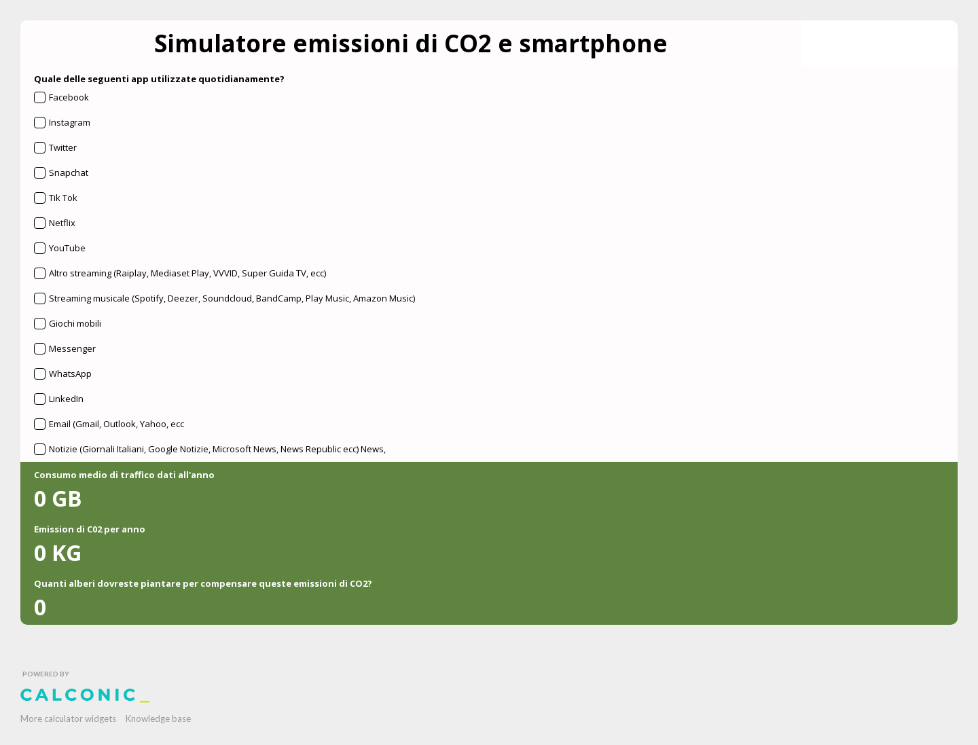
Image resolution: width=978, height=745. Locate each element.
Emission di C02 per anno (89, 529)
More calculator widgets (68, 718)
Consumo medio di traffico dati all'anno (124, 475)
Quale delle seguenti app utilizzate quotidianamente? (159, 79)
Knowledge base (158, 718)
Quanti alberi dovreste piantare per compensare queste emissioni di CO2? (203, 583)
